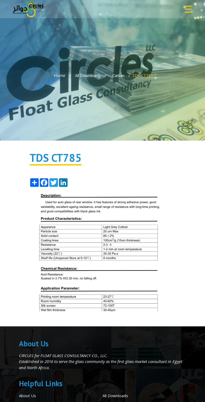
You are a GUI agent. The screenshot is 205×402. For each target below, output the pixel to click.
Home (59, 75)
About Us (27, 395)
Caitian (118, 75)
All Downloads (88, 75)
